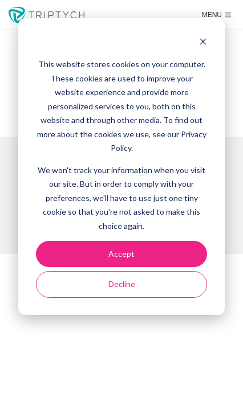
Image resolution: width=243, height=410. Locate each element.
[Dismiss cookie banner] (203, 43)
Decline (121, 284)
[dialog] (121, 166)
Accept (121, 254)
